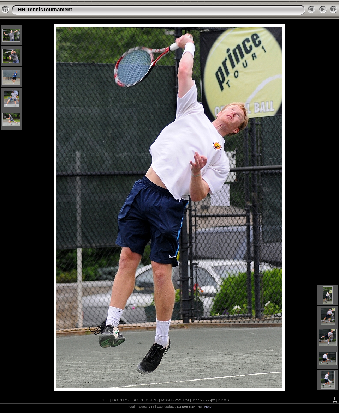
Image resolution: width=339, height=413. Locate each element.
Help (208, 406)
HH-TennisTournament (45, 9)
